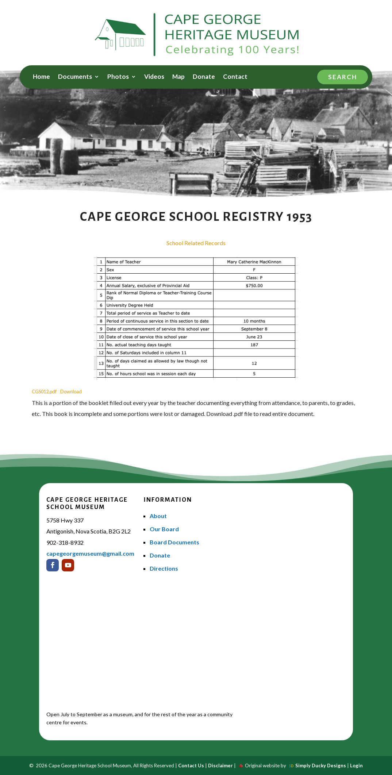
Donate (204, 77)
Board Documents (174, 542)
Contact (235, 77)
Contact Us (191, 765)
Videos (154, 77)
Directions (164, 568)
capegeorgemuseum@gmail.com (90, 553)
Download (71, 391)
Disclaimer (220, 765)
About (158, 515)
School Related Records (196, 242)
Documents (75, 77)
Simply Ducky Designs (320, 765)
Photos (118, 77)
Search (342, 77)
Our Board (164, 528)
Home (41, 77)
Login (356, 765)
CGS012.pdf (44, 391)
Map (178, 77)
